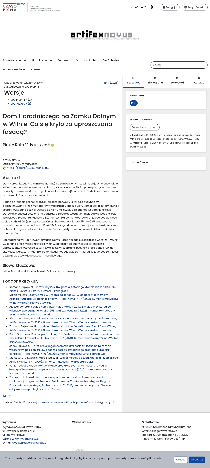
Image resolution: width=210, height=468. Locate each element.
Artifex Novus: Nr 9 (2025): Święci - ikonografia (38, 291)
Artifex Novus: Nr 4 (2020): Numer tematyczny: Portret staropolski (51, 362)
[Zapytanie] (178, 65)
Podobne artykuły (21, 281)
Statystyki (177, 80)
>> (10, 396)
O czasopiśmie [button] (85, 60)
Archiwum (64, 60)
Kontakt (36, 69)
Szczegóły (133, 80)
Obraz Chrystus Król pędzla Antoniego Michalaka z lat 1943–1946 (76, 287)
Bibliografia (155, 80)
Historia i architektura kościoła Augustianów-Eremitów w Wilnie (74, 326)
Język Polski (193, 7)
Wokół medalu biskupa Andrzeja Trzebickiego (89, 358)
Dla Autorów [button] (111, 60)
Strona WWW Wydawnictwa (20, 439)
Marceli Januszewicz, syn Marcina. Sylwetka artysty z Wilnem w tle (73, 318)
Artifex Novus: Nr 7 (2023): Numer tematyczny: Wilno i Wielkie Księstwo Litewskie (60, 322)
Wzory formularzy (14, 69)
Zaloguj (169, 7)
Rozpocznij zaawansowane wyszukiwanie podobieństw (58, 402)
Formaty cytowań (144, 127)
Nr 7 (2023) (111, 83)
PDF (133, 103)
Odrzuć (181, 459)
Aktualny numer (41, 60)
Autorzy (199, 80)
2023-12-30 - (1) (21, 104)
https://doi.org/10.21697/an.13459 (26, 168)
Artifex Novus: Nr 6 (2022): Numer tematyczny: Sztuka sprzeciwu (64, 354)
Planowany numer (14, 60)
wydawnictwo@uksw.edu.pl (29, 443)
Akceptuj (197, 459)
